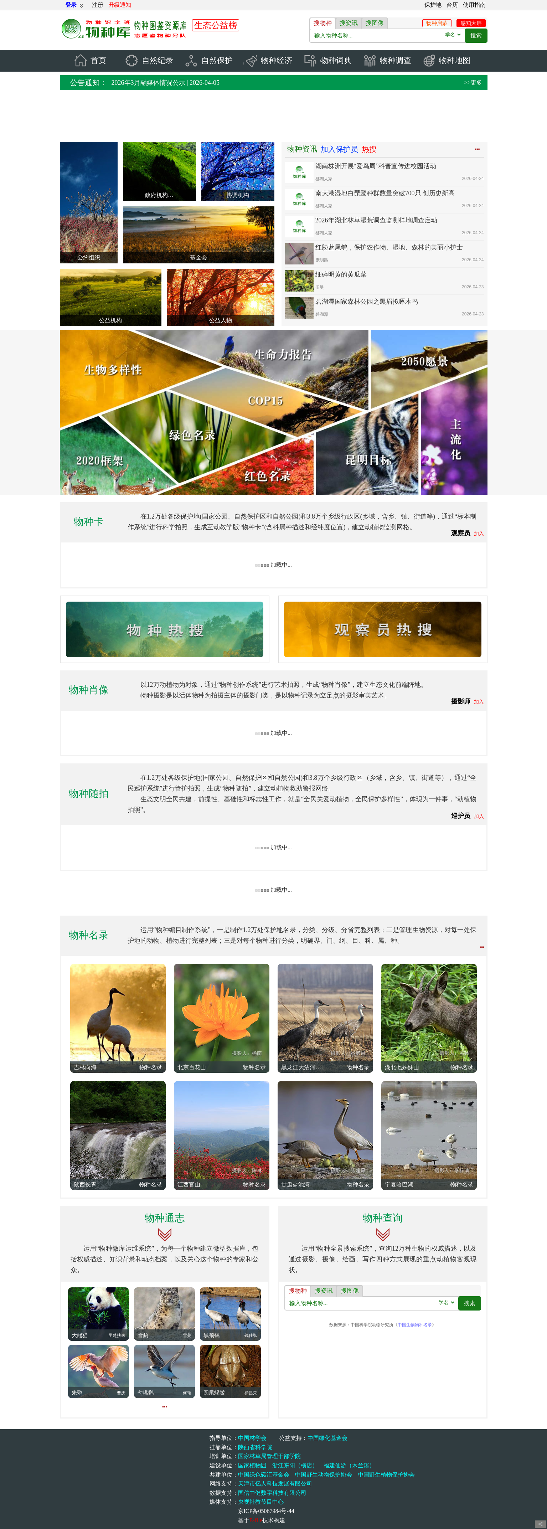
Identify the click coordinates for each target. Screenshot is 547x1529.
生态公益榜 (215, 25)
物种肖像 (89, 689)
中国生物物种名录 (415, 1324)
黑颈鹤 (211, 1335)
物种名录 (89, 935)
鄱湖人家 (323, 179)
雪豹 (143, 1335)
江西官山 (188, 1185)
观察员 (460, 533)
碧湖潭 (321, 314)
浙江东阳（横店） (295, 1465)
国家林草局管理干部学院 (269, 1456)
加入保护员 (339, 149)
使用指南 (474, 5)
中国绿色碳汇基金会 (263, 1475)
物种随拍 (89, 793)
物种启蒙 (437, 23)
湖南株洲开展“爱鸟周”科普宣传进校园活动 (376, 166)
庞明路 (321, 260)
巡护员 (460, 815)
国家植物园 (252, 1465)
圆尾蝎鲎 (214, 1393)
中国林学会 (252, 1438)
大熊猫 (80, 1335)
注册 (97, 5)
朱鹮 (77, 1393)
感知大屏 (471, 23)
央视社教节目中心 (261, 1502)
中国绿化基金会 (327, 1438)
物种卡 (89, 521)
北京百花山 (191, 1067)
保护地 (433, 5)
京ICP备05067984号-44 (266, 1511)
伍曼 (319, 287)
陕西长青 (85, 1185)
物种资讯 (302, 149)
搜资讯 (349, 23)
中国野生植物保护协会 (386, 1475)
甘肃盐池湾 (295, 1185)
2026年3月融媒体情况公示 (148, 83)
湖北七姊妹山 (402, 1067)
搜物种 (323, 23)
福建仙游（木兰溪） (349, 1465)
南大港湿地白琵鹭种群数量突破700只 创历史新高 (385, 193)
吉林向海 (85, 1067)
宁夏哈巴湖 (399, 1185)
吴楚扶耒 (116, 1335)
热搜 (369, 149)
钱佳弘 (250, 1335)
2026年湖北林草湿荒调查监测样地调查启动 (376, 220)
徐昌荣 (250, 1392)
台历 (452, 5)
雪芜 (187, 1335)
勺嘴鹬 (146, 1393)
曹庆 (121, 1392)
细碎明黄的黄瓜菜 (341, 274)
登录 (71, 5)
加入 (479, 534)
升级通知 (119, 5)
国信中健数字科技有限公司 (272, 1493)
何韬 (187, 1392)
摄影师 (460, 701)
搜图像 (375, 23)
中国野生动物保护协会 (323, 1475)
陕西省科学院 (255, 1447)
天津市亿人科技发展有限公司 (275, 1484)
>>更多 (473, 83)
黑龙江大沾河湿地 (303, 1067)
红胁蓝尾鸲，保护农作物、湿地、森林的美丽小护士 (389, 247)
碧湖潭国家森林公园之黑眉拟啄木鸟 (366, 301)
